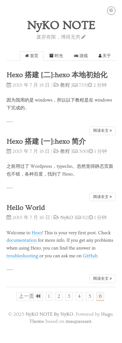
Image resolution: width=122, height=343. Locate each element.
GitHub (90, 256)
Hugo (107, 314)
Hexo (37, 233)
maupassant (79, 321)
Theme (36, 321)
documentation (22, 240)
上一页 (29, 296)
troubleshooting (22, 256)
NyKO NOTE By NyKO (49, 314)
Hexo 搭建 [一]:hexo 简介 (46, 142)
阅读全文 (102, 131)
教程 (62, 85)
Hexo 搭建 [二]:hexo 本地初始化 (57, 75)
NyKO (63, 217)
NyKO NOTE (61, 25)
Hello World (26, 208)
